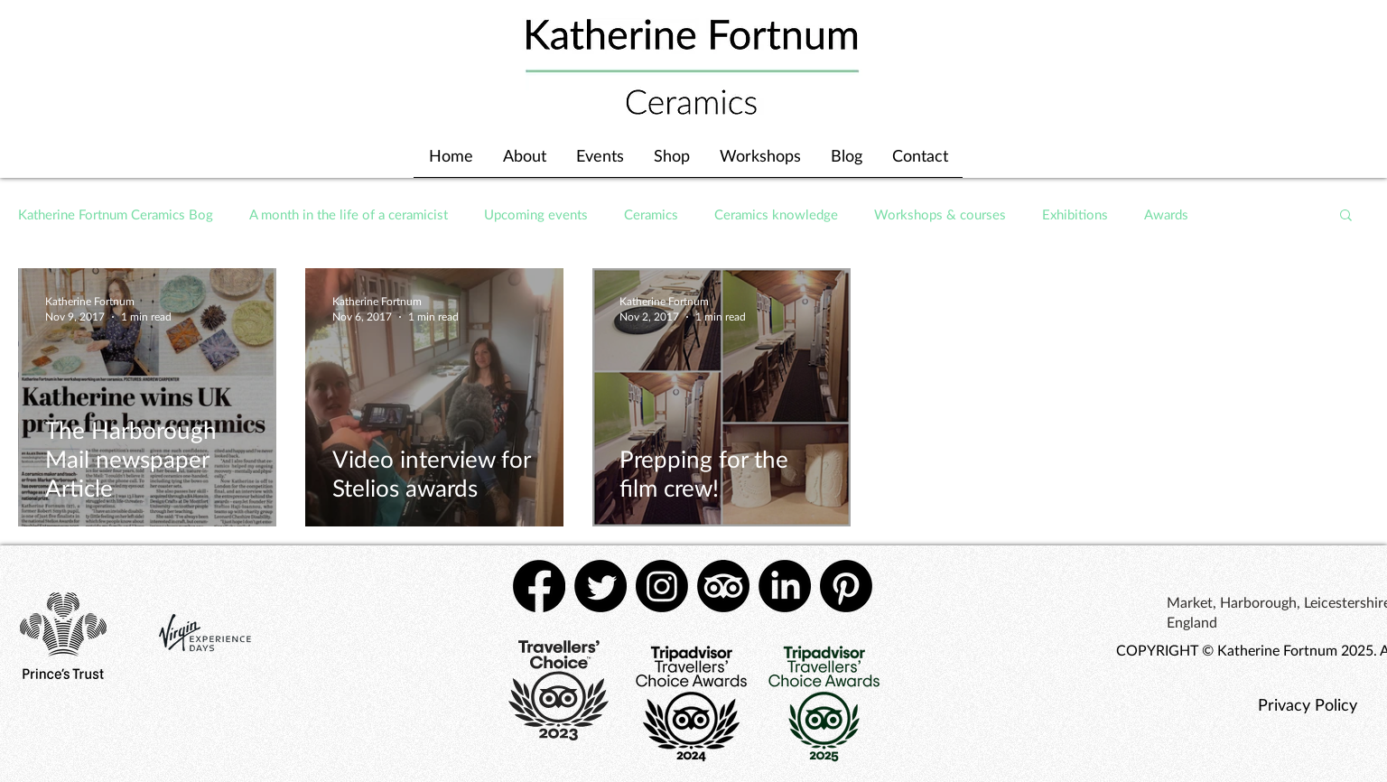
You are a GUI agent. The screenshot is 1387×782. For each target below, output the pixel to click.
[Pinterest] (846, 586)
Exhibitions (1075, 214)
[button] (1345, 216)
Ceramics (651, 214)
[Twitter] (600, 586)
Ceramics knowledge (776, 214)
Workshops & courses (940, 214)
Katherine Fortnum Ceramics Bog (115, 214)
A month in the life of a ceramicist (348, 214)
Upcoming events (536, 214)
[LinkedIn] (785, 586)
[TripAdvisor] (723, 586)
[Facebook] (539, 586)
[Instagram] (662, 586)
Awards (1166, 214)
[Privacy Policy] (1307, 704)
